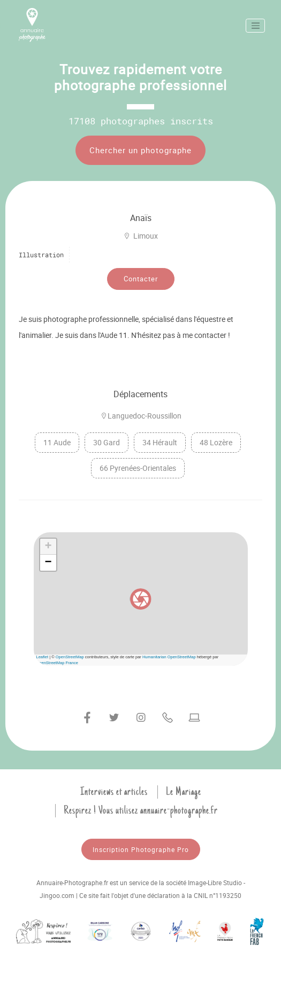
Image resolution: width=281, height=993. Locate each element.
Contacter (141, 278)
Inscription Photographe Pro (141, 849)
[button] (140, 599)
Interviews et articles (114, 792)
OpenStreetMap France (57, 662)
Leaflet (42, 657)
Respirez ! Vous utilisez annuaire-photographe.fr (141, 810)
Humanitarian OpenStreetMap (169, 657)
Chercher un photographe (140, 150)
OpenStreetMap (70, 657)
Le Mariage (183, 792)
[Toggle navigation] (255, 26)
